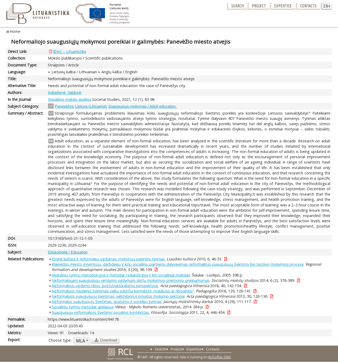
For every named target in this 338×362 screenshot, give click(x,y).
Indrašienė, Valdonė (64, 93)
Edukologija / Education (67, 252)
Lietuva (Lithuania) (90, 106)
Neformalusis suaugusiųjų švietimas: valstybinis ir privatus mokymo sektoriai (118, 296)
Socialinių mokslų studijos (69, 99)
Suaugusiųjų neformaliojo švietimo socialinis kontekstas (100, 312)
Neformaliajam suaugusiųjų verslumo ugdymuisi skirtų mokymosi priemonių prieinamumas (131, 280)
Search (237, 5)
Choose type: (60, 340)
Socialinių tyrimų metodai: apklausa (82, 306)
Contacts (308, 5)
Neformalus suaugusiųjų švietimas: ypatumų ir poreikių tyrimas (107, 301)
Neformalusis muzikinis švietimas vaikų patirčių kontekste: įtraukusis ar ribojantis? (123, 290)
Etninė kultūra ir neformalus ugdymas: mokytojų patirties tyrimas (108, 258)
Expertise (283, 5)
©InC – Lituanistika (69, 51)
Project (259, 5)
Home (15, 31)
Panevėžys (64, 106)
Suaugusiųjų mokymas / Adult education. (142, 106)
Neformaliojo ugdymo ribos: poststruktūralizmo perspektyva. (105, 285)
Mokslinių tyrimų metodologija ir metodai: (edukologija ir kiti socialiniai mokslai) (121, 275)
